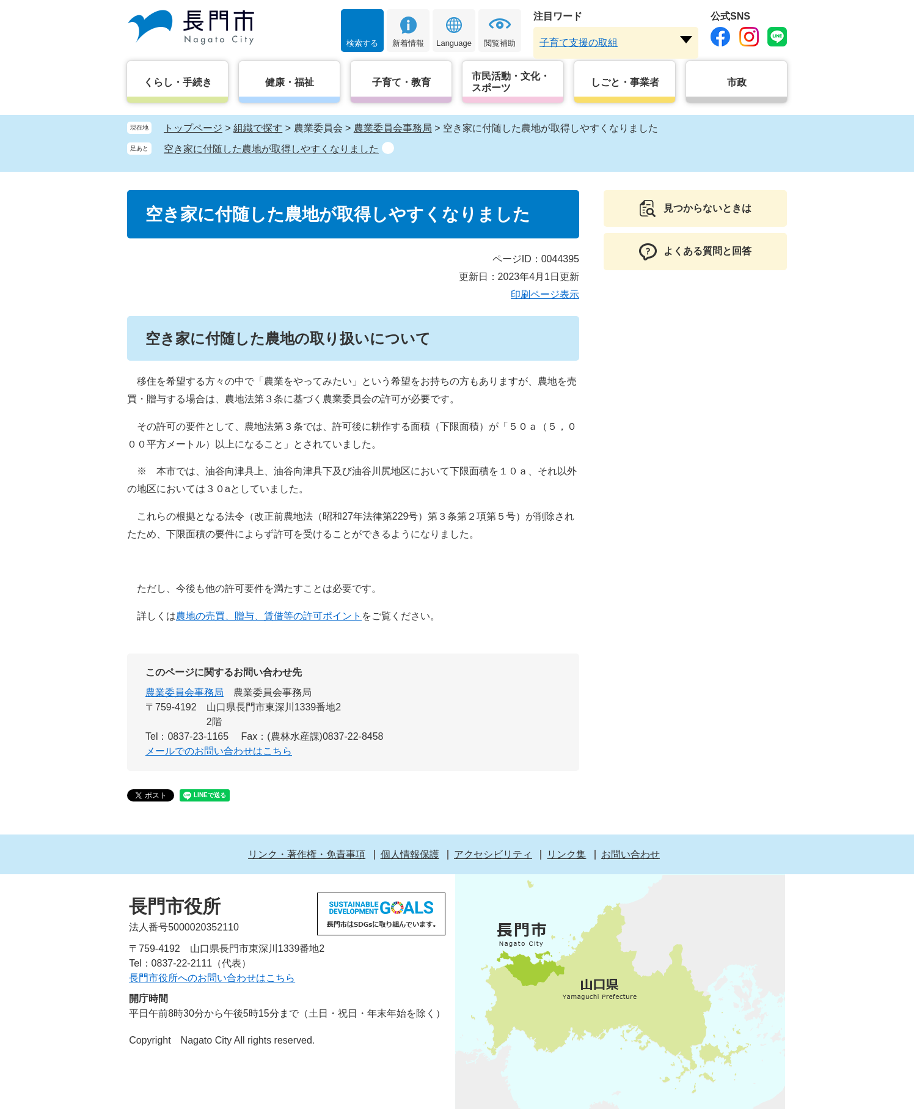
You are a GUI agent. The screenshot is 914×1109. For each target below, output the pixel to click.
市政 (737, 82)
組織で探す (257, 128)
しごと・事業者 (625, 82)
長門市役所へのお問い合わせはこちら (212, 978)
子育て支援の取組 (578, 42)
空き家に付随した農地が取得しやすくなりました (271, 149)
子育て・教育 (401, 82)
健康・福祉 (289, 82)
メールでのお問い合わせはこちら (218, 751)
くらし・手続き (178, 82)
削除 (388, 148)
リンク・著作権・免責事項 (306, 854)
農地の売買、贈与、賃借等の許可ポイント (269, 616)
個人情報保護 (410, 854)
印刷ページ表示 (545, 294)
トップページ (193, 128)
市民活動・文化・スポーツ (511, 82)
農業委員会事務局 (393, 128)
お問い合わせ (630, 854)
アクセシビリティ (493, 854)
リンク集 (566, 854)
